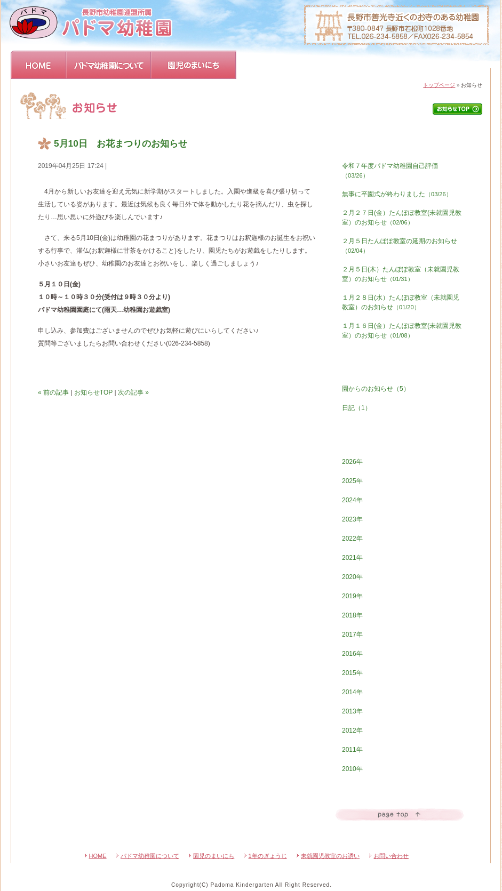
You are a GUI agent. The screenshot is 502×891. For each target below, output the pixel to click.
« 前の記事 (53, 392)
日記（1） (356, 408)
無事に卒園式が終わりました (397, 194)
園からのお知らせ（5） (376, 388)
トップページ (439, 85)
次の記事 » (133, 392)
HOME (39, 65)
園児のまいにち (194, 65)
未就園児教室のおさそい (364, 65)
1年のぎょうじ (278, 65)
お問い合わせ (450, 65)
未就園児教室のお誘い (330, 856)
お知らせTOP (93, 392)
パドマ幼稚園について (109, 65)
